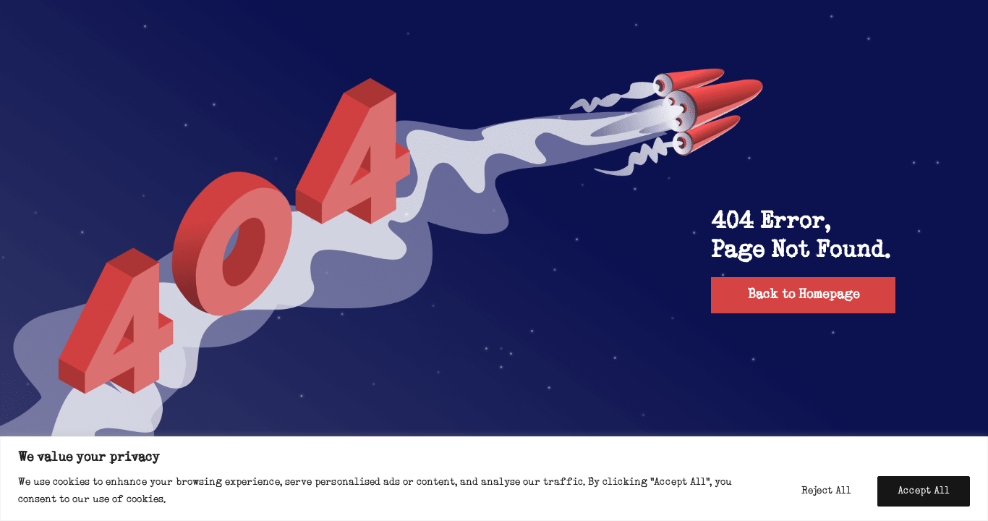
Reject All (826, 491)
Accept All (924, 491)
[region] (494, 478)
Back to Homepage (803, 295)
